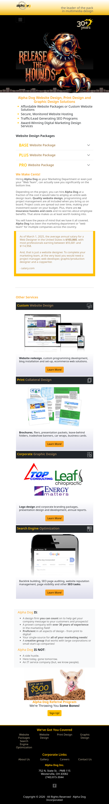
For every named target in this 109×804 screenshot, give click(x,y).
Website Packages (24, 736)
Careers (65, 759)
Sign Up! (54, 713)
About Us (24, 759)
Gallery (44, 759)
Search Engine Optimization (24, 744)
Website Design (44, 736)
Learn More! (54, 369)
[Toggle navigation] (20, 19)
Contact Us (85, 759)
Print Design (64, 734)
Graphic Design (85, 736)
